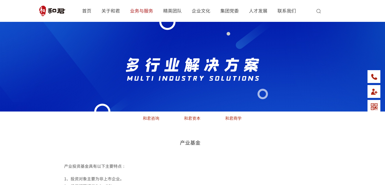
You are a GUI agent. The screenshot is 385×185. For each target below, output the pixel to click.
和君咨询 (151, 118)
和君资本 (192, 118)
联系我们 (286, 10)
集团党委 (229, 10)
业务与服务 (141, 10)
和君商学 (233, 118)
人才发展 (258, 10)
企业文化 (201, 10)
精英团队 (172, 10)
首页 (86, 10)
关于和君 (110, 10)
